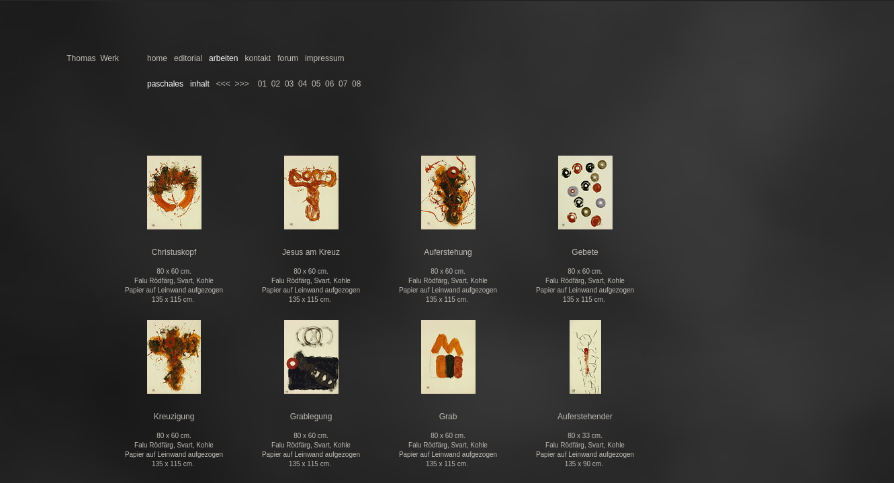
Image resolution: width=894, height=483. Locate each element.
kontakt (257, 58)
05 (316, 84)
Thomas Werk (92, 58)
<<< (223, 84)
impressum (325, 58)
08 (356, 84)
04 (302, 84)
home (157, 58)
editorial (188, 58)
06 (329, 84)
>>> (241, 84)
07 (343, 84)
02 (275, 84)
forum (287, 58)
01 (262, 84)
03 (289, 84)
